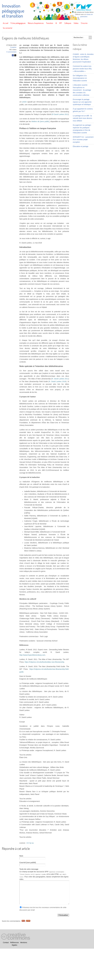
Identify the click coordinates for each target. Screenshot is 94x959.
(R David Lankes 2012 (60, 114)
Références (14, 942)
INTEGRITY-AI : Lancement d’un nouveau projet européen (83, 139)
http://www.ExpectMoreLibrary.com (32, 655)
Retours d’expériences (36, 23)
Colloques (67, 23)
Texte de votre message (28, 869)
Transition (49, 23)
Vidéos (76, 23)
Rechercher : (79, 37)
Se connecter (7, 28)
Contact (6, 942)
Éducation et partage (80, 146)
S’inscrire (84, 23)
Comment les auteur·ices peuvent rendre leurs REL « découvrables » (82, 68)
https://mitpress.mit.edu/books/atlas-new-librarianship (44, 662)
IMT (60, 23)
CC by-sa (30, 843)
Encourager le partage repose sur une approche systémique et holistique (82, 101)
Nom (21, 856)
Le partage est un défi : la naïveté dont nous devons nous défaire (82, 118)
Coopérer (13, 47)
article (24, 102)
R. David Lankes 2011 (60, 379)
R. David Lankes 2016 (57, 381)
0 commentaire (11, 52)
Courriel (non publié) (27, 862)
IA (56, 23)
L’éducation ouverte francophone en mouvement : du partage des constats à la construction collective (82, 90)
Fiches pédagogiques (18, 23)
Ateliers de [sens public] (40, 121)
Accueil (5, 23)
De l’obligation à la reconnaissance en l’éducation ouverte (80, 78)
